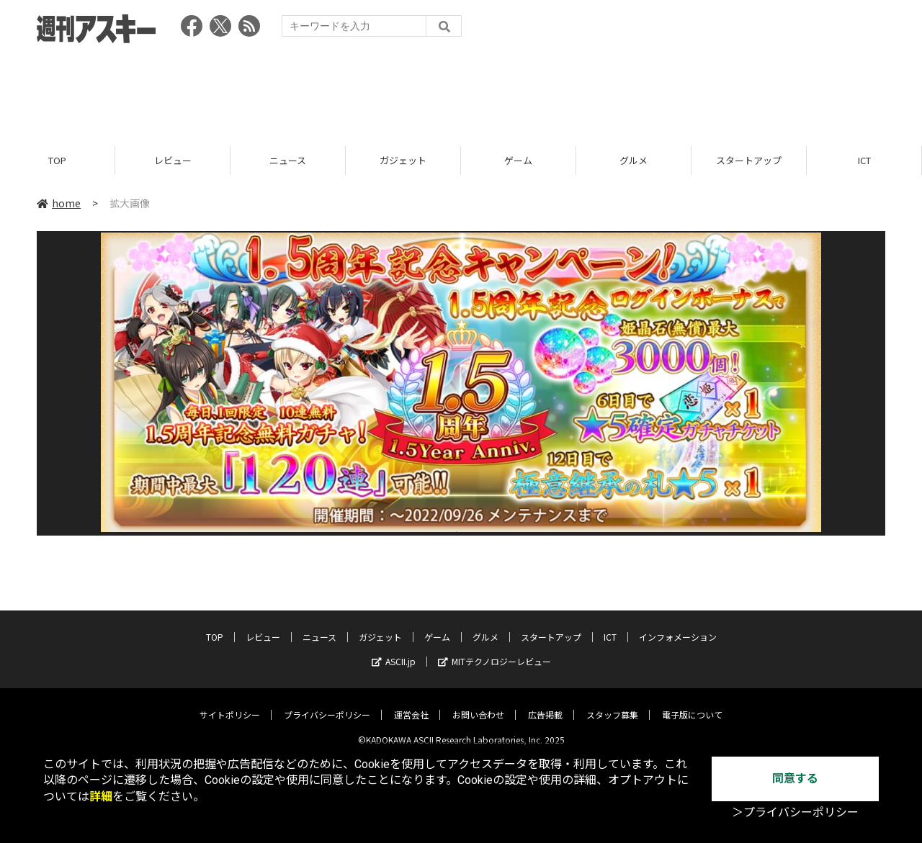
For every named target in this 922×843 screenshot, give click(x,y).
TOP (57, 160)
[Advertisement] (461, 90)
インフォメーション (678, 627)
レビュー (173, 160)
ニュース (287, 160)
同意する (795, 778)
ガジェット (403, 160)
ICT (864, 160)
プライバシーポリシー (327, 704)
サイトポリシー (230, 704)
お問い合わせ (478, 704)
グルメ (633, 160)
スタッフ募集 (612, 704)
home (59, 203)
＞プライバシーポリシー (795, 812)
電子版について (692, 704)
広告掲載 (545, 704)
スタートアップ (749, 160)
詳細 (100, 796)
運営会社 (411, 704)
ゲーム (518, 160)
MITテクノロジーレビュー (494, 651)
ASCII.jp (394, 651)
